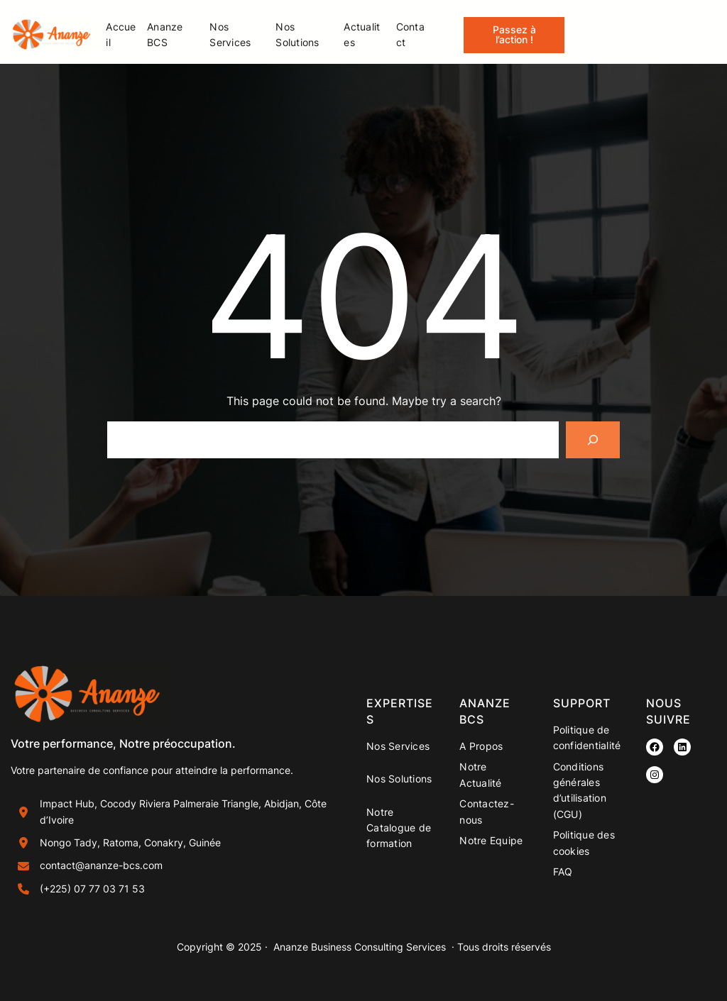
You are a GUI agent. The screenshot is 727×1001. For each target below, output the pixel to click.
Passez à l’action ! (514, 34)
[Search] (593, 439)
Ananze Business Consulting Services (359, 947)
